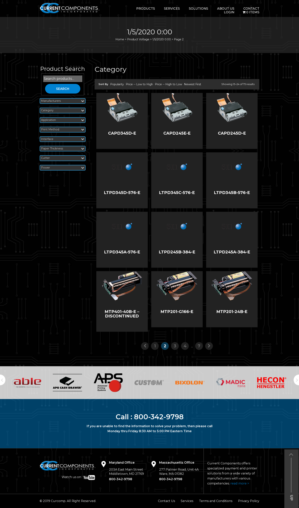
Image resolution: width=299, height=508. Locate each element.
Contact (251, 8)
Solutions (198, 8)
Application (62, 120)
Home (119, 39)
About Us (225, 8)
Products (145, 8)
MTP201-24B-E (231, 311)
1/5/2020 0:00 (161, 39)
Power (62, 167)
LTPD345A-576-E (122, 252)
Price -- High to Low (168, 84)
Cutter (62, 158)
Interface (62, 139)
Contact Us (166, 501)
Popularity (117, 84)
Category (62, 110)
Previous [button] (2, 380)
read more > (239, 483)
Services (172, 8)
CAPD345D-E (122, 133)
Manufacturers (62, 101)
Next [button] (296, 380)
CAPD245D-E (232, 133)
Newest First (192, 84)
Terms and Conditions (215, 501)
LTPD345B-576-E (232, 192)
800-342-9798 (159, 417)
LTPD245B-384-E (177, 252)
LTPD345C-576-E (177, 192)
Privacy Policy (248, 501)
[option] (27, 383)
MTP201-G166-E (176, 311)
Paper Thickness (62, 148)
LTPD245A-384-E (232, 252)
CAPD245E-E (177, 133)
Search (62, 89)
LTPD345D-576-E (122, 192)
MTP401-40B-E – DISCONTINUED (122, 313)
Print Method (62, 129)
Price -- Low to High (139, 84)
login (229, 12)
